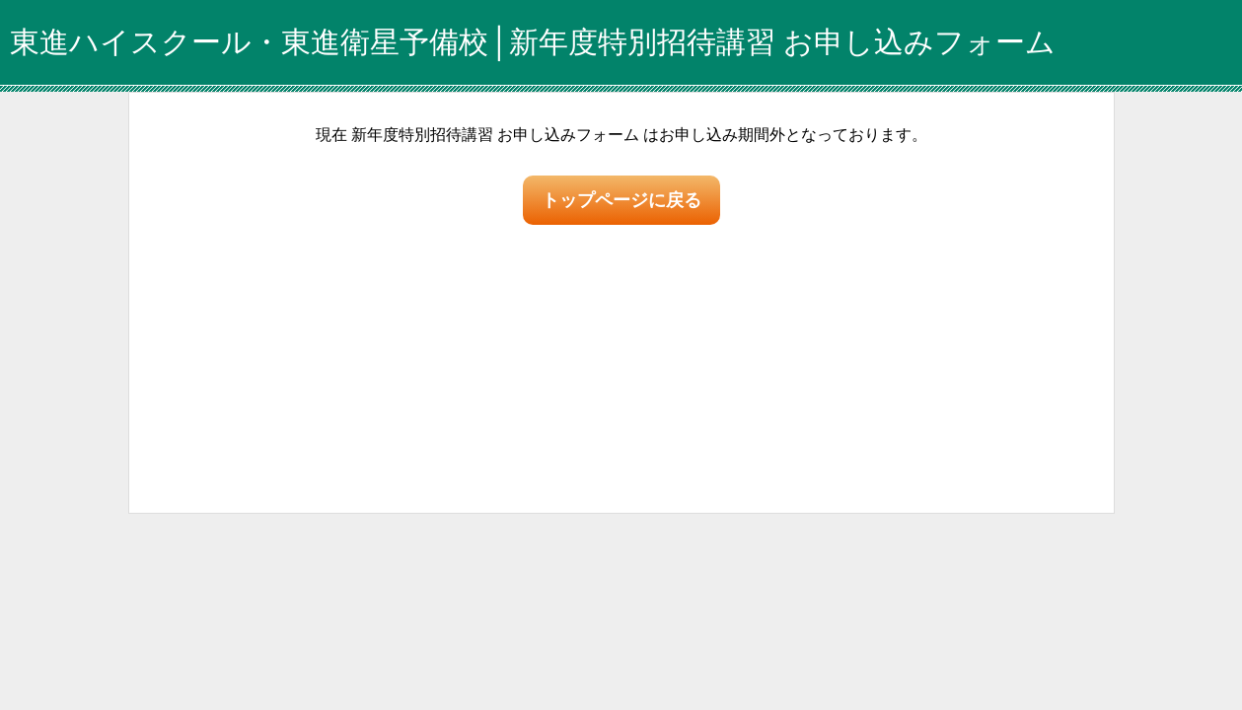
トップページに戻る (621, 200)
